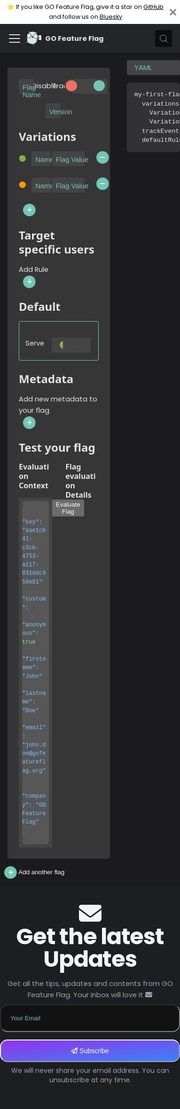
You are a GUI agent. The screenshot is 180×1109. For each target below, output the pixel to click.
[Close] (173, 12)
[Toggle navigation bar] (15, 38)
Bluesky (111, 17)
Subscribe (90, 1051)
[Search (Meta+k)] (163, 38)
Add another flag (33, 872)
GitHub (153, 7)
